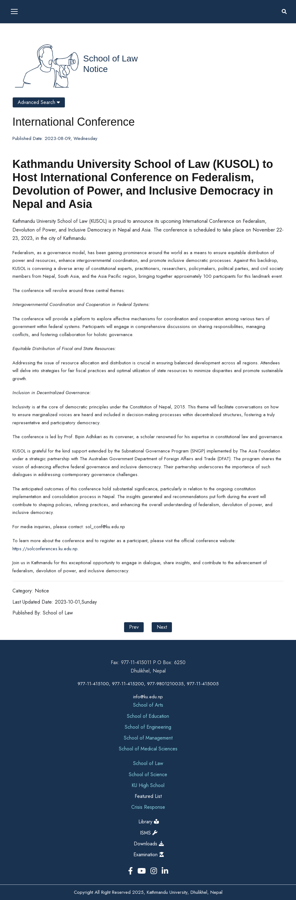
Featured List (148, 796)
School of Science (148, 774)
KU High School (148, 785)
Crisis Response (148, 807)
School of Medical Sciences (148, 748)
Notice (95, 69)
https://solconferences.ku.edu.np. (45, 548)
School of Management (148, 737)
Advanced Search (39, 102)
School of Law (110, 58)
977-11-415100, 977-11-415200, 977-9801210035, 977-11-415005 (148, 683)
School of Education (148, 716)
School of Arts (148, 705)
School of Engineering (148, 727)
